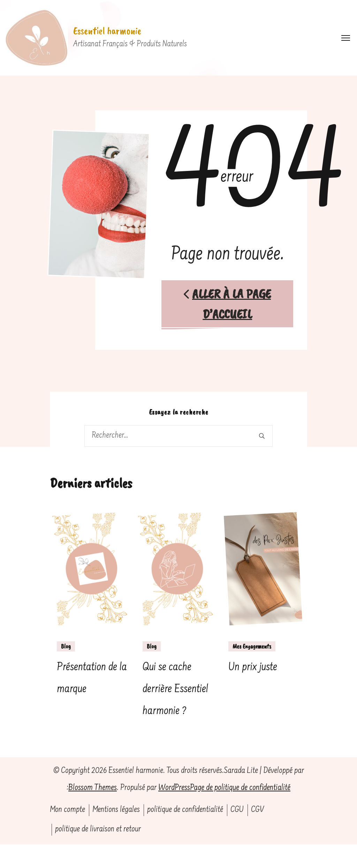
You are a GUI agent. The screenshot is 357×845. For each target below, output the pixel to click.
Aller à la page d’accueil (227, 303)
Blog (66, 646)
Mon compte (67, 810)
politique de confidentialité (185, 810)
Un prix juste (252, 668)
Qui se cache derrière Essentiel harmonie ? (175, 690)
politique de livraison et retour (98, 830)
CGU (237, 810)
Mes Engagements (252, 646)
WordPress (174, 788)
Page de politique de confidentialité (240, 788)
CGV (257, 810)
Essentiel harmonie (107, 30)
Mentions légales (116, 810)
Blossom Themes (92, 788)
